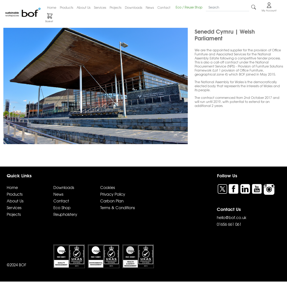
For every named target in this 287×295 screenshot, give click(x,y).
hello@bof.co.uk (231, 217)
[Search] (227, 7)
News (150, 7)
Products (66, 7)
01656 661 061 (229, 224)
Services (100, 7)
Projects (115, 7)
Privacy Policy (112, 194)
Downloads (133, 7)
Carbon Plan (112, 201)
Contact (163, 7)
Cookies (107, 187)
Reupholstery (65, 214)
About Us (83, 7)
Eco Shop (62, 207)
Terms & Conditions (117, 207)
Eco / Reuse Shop (189, 7)
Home (51, 7)
